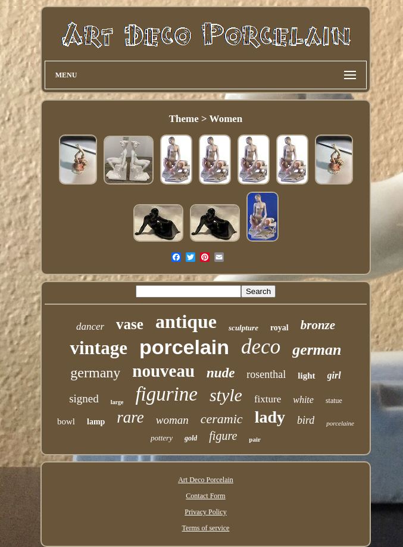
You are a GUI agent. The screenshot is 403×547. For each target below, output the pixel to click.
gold (191, 438)
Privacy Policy (205, 512)
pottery (162, 437)
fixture (267, 399)
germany (95, 372)
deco (260, 346)
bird (305, 420)
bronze (318, 325)
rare (130, 417)
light (306, 375)
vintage (98, 347)
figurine (166, 394)
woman (172, 420)
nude (221, 372)
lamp (96, 421)
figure (223, 435)
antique (186, 321)
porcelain (184, 347)
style (226, 395)
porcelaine (340, 423)
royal (279, 327)
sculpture (243, 327)
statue (334, 400)
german (316, 349)
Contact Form (205, 496)
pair (255, 439)
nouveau (163, 370)
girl (334, 375)
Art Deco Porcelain (205, 480)
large (117, 402)
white (303, 400)
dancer (90, 326)
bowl (66, 421)
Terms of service (206, 528)
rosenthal (266, 374)
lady (270, 417)
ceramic (222, 418)
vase (129, 324)
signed (84, 398)
